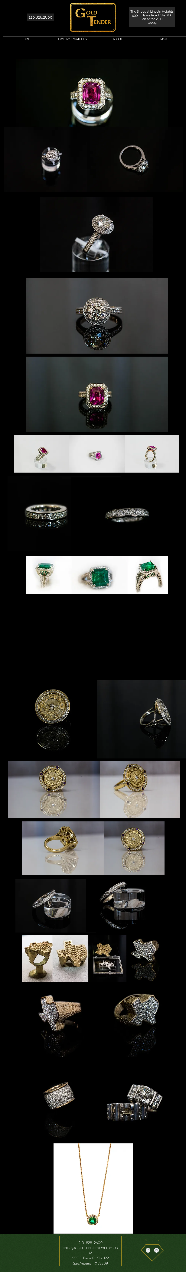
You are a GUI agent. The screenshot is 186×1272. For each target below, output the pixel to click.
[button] (72, 39)
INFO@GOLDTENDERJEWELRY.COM (90, 1250)
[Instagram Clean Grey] (156, 1250)
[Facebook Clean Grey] (148, 1250)
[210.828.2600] (40, 17)
